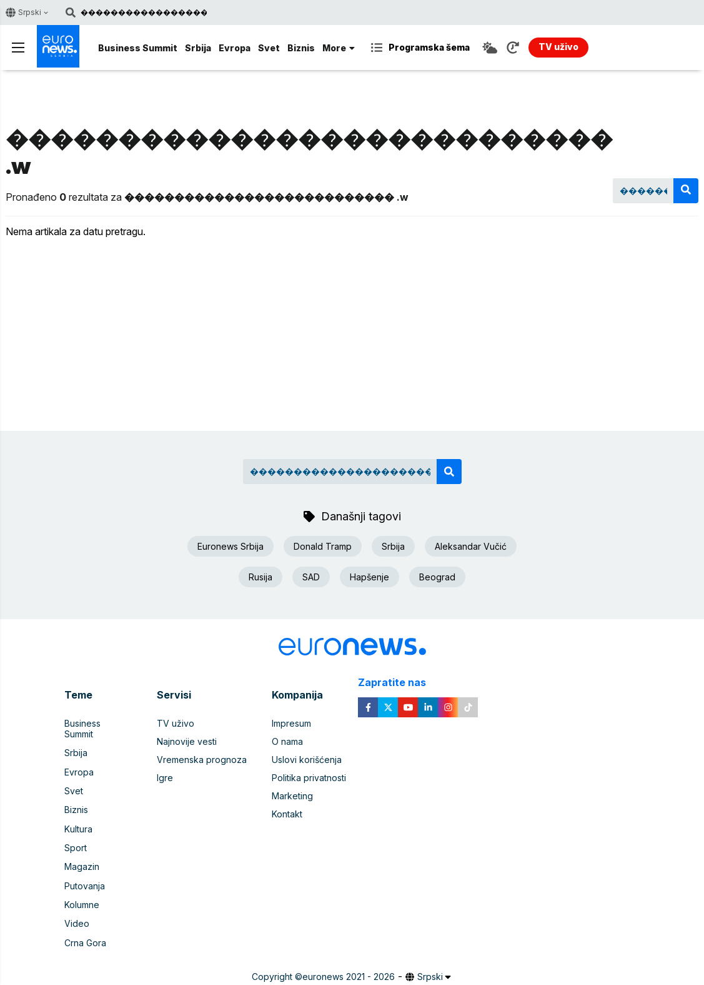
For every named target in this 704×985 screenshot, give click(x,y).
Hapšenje (369, 577)
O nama (287, 741)
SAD (311, 577)
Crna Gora (85, 922)
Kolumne (81, 886)
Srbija (198, 48)
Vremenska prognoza (202, 759)
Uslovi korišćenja (307, 759)
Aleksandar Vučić (471, 546)
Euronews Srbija (230, 546)
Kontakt (287, 814)
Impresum (291, 723)
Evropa (234, 48)
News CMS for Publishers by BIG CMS (352, 969)
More (338, 48)
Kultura (78, 814)
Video (76, 904)
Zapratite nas (399, 682)
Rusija (260, 577)
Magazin (81, 850)
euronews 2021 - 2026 (348, 956)
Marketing (292, 796)
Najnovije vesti (187, 741)
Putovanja (84, 868)
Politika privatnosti (309, 777)
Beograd (437, 577)
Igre (165, 777)
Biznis (301, 48)
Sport (75, 832)
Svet (269, 48)
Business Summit (137, 48)
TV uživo (175, 723)
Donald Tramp (323, 546)
